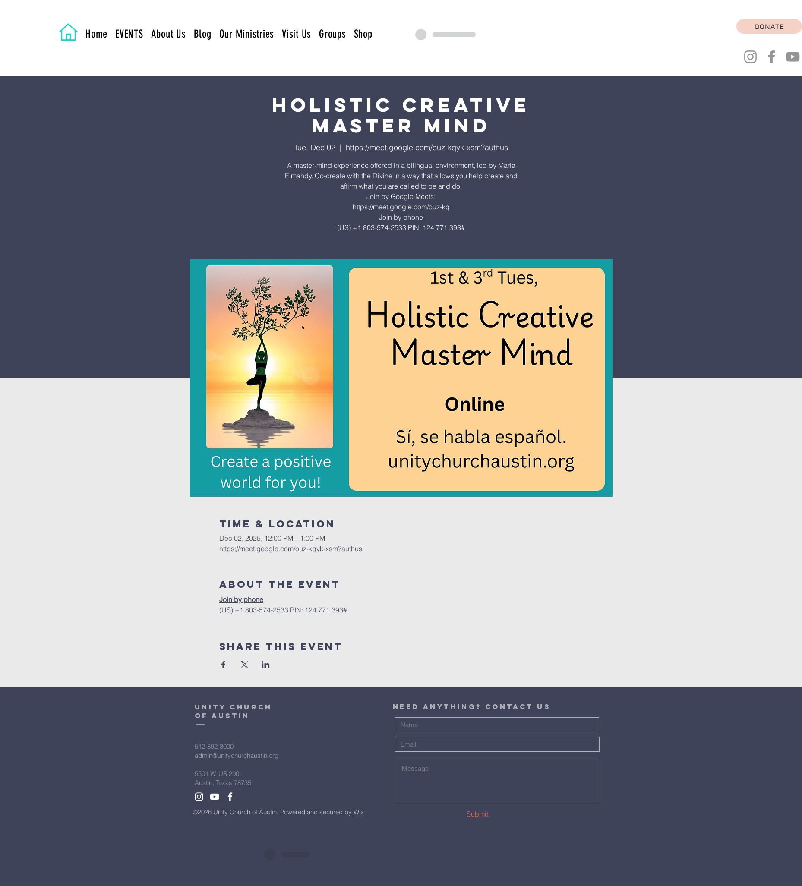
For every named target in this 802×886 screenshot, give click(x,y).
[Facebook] (771, 56)
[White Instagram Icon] (199, 796)
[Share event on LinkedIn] (266, 664)
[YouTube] (792, 56)
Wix (359, 812)
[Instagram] (750, 56)
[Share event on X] (244, 664)
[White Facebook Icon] (230, 796)
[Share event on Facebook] (223, 664)
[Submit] (475, 814)
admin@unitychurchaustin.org (236, 755)
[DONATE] (769, 26)
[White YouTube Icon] (214, 796)
